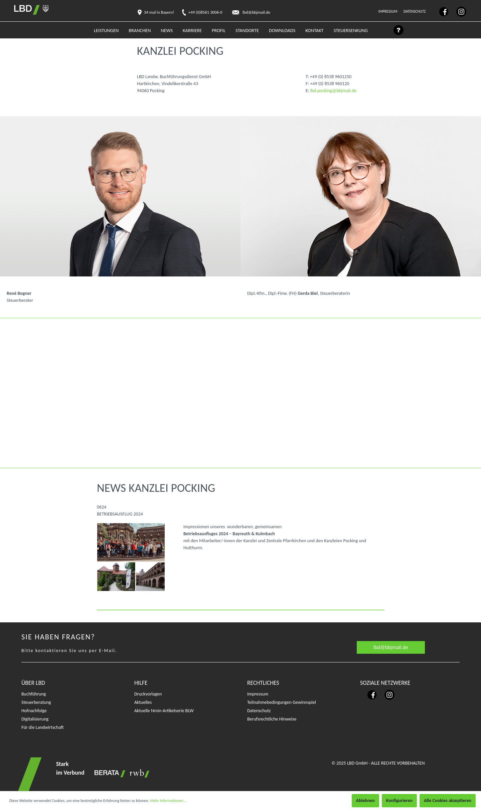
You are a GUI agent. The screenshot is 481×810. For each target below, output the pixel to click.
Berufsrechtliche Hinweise (271, 719)
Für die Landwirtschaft (42, 727)
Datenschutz (415, 11)
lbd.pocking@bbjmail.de (333, 90)
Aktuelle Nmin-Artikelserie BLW (164, 711)
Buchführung (33, 694)
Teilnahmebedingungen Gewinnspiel (281, 702)
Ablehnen (365, 800)
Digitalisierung (34, 719)
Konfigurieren (399, 800)
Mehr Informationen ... (168, 800)
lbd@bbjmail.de (390, 647)
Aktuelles (143, 702)
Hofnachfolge (34, 711)
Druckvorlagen (148, 694)
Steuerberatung (36, 702)
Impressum (388, 11)
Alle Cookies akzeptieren (447, 800)
